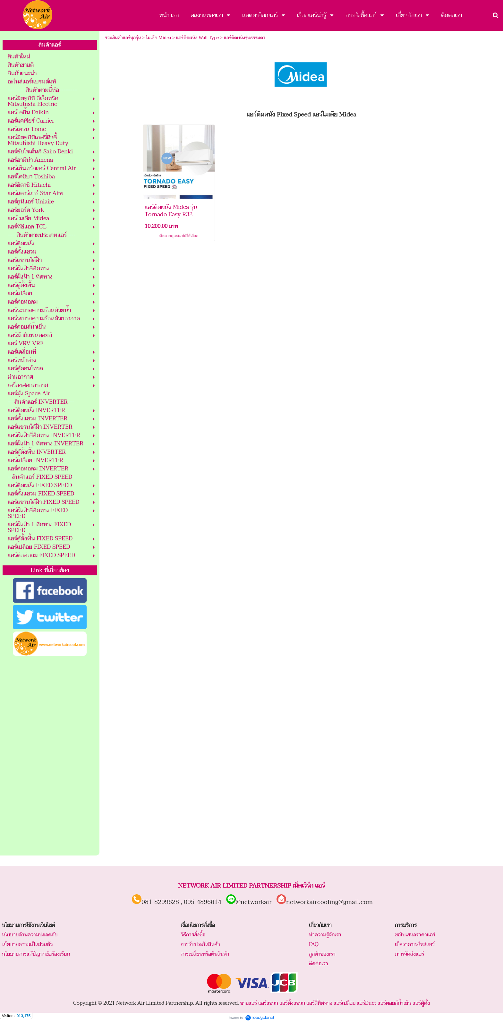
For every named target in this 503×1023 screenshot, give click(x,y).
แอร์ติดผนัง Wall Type (197, 37)
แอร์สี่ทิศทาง (319, 1003)
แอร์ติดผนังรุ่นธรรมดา (244, 37)
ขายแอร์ (248, 1003)
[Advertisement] (50, 756)
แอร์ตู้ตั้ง (421, 1003)
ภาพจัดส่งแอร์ (409, 954)
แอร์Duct (366, 1003)
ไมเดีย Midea (158, 37)
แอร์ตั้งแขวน (292, 1003)
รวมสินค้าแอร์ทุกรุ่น (123, 37)
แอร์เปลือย (344, 1003)
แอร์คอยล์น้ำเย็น (394, 1003)
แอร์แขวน (268, 1003)
